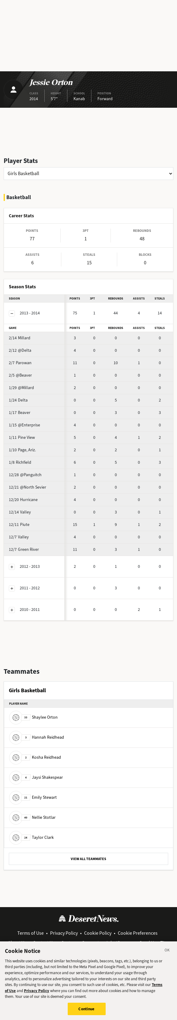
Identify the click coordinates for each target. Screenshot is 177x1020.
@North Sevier (27, 487)
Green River (24, 549)
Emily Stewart (33, 797)
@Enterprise (24, 425)
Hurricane (23, 500)
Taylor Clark (31, 837)
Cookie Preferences (138, 933)
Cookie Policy (97, 933)
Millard (19, 338)
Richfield (20, 462)
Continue (86, 1012)
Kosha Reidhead (35, 757)
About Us (17, 943)
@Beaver (20, 375)
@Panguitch (25, 475)
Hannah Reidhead (36, 737)
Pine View (22, 437)
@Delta (20, 350)
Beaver (19, 412)
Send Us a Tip (153, 943)
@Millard (21, 388)
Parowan (20, 363)
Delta (18, 400)
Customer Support (80, 943)
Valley (20, 512)
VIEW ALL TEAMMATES (88, 858)
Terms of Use (30, 933)
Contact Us (44, 943)
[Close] (167, 954)
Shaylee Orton (33, 717)
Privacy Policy (64, 933)
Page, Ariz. (22, 450)
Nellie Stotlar (32, 817)
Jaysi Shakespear (36, 777)
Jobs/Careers (119, 943)
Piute (19, 524)
